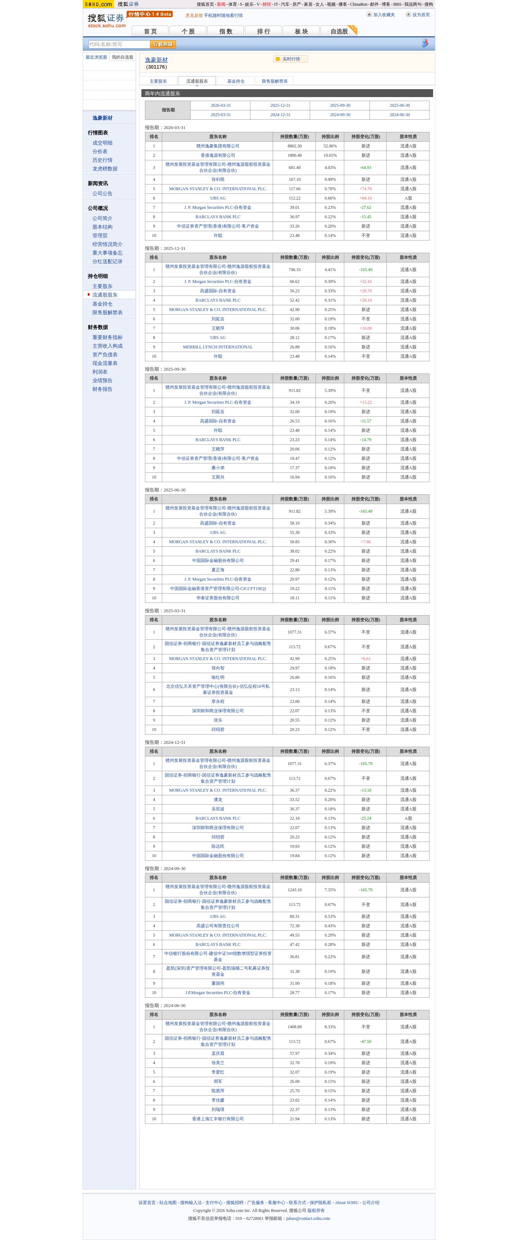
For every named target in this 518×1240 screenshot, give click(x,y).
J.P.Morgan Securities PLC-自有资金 (217, 992)
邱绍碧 (218, 729)
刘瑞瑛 (218, 1109)
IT (276, 4)
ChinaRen (358, 4)
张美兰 (218, 1062)
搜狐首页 (205, 4)
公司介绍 (371, 1202)
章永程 (218, 701)
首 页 (150, 31)
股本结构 (102, 227)
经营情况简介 (107, 244)
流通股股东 (105, 295)
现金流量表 (105, 363)
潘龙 (218, 799)
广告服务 (255, 1202)
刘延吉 (218, 318)
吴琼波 (218, 808)
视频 (331, 4)
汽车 (285, 4)
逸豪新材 (156, 60)
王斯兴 (218, 477)
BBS (397, 4)
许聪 (218, 235)
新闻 (221, 4)
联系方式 (297, 1202)
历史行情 (102, 160)
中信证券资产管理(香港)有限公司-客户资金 (218, 226)
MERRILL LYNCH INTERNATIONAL (218, 346)
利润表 (100, 372)
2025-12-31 (281, 105)
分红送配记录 (107, 261)
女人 (319, 4)
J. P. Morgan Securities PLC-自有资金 (217, 207)
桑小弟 (218, 467)
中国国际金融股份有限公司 (218, 560)
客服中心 (276, 1202)
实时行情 (291, 58)
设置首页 (147, 1202)
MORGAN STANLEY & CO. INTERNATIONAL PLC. (218, 188)
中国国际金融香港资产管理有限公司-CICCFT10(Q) (218, 588)
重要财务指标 (107, 337)
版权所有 (316, 1210)
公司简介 (102, 218)
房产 (296, 4)
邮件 (374, 4)
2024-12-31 (281, 114)
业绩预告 (102, 380)
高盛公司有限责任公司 (218, 925)
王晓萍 (218, 328)
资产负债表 (105, 354)
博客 (386, 4)
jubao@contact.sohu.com (308, 1218)
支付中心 (214, 1202)
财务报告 (102, 389)
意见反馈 (194, 15)
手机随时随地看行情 (223, 15)
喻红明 (218, 677)
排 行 (263, 31)
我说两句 (413, 4)
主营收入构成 (107, 346)
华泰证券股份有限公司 (218, 597)
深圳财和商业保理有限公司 (218, 710)
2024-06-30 (400, 114)
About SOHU (347, 1202)
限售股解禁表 (107, 312)
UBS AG (218, 198)
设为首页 (421, 14)
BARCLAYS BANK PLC (217, 216)
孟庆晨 (218, 1053)
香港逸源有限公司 (218, 155)
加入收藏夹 (384, 14)
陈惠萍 (218, 1090)
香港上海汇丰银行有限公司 (218, 1118)
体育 (232, 4)
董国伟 (218, 983)
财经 (267, 4)
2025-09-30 (340, 105)
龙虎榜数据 (105, 168)
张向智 (218, 668)
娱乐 (249, 4)
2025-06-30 (400, 105)
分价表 (100, 151)
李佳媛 (218, 1100)
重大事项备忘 (107, 253)
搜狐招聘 (235, 1202)
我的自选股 (122, 57)
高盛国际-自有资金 (218, 290)
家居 (308, 4)
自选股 (339, 31)
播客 (342, 4)
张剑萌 (218, 179)
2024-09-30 (340, 114)
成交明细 (102, 143)
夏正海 (218, 569)
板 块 (301, 31)
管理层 (100, 235)
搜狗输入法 (191, 1202)
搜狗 (428, 4)
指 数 (225, 31)
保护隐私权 (320, 1202)
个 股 (188, 31)
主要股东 (102, 286)
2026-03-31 (221, 105)
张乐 (218, 720)
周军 (218, 1081)
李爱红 (218, 1072)
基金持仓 (102, 304)
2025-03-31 (221, 114)
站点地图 (168, 1202)
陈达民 (218, 846)
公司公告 (102, 193)
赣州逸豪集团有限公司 (218, 145)
